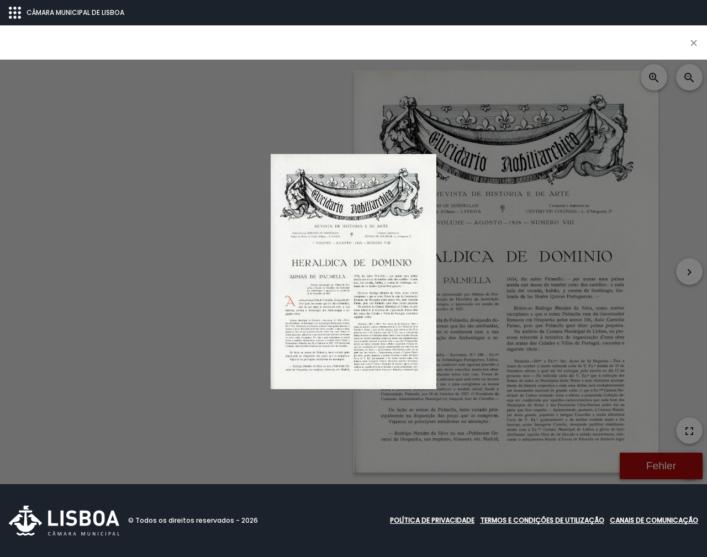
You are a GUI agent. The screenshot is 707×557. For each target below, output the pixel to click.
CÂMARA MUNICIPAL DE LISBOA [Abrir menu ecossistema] (66, 13)
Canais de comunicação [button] (654, 520)
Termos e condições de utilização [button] (542, 520)
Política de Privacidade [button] (432, 520)
